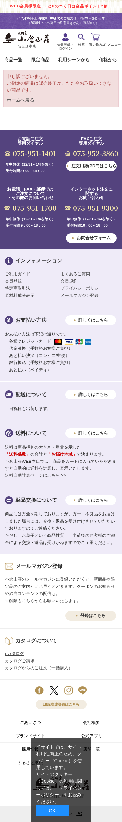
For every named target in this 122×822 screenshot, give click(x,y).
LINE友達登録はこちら (61, 704)
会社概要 (91, 722)
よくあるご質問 (75, 274)
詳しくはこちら (93, 320)
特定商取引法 (17, 288)
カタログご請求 (19, 660)
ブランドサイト (30, 735)
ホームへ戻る (20, 100)
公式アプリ (91, 735)
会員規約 (69, 281)
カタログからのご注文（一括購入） (39, 667)
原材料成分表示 (19, 295)
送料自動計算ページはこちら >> (35, 475)
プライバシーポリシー (82, 288)
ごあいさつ (30, 722)
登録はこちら (93, 615)
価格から (108, 59)
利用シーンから (74, 59)
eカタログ (14, 653)
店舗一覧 (91, 749)
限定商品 (40, 59)
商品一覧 (13, 59)
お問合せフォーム (94, 237)
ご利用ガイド (17, 274)
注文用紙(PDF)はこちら (93, 165)
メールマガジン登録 (80, 295)
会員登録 (13, 281)
